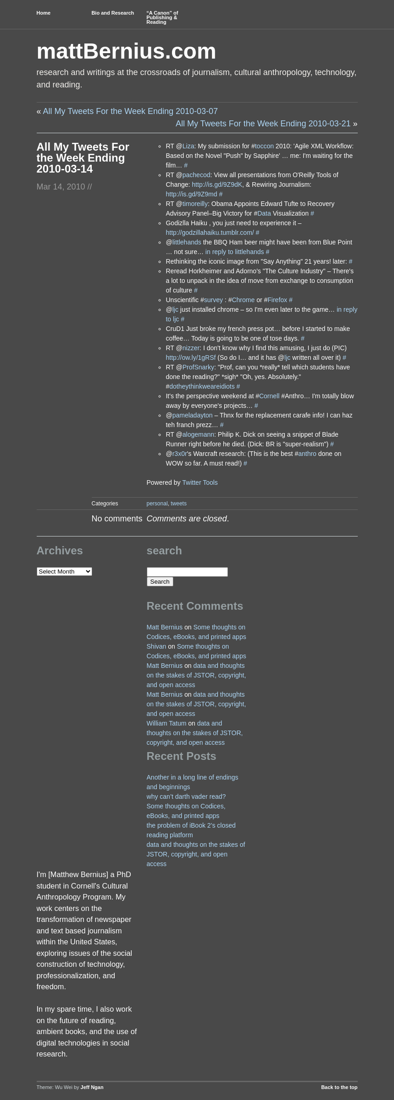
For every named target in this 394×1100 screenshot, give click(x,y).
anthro (307, 453)
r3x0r (179, 453)
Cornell (269, 396)
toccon (264, 146)
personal (157, 503)
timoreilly (195, 203)
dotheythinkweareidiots (201, 386)
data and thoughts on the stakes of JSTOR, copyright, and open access (196, 675)
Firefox (277, 299)
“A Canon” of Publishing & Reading (162, 17)
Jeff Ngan (92, 1087)
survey (213, 299)
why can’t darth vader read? (186, 796)
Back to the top (339, 1087)
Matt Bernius (165, 627)
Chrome (243, 299)
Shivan (156, 646)
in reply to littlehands (234, 251)
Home (44, 13)
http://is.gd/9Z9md (191, 194)
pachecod (197, 175)
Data (264, 213)
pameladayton (192, 415)
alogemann (198, 434)
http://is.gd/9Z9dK (217, 184)
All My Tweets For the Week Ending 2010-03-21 (263, 123)
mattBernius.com (126, 51)
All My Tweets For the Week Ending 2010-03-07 (130, 111)
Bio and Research (112, 13)
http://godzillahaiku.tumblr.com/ (210, 232)
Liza (188, 146)
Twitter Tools (200, 482)
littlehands (186, 242)
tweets (179, 503)
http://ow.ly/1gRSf (191, 357)
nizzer (191, 348)
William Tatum (167, 723)
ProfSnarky (198, 367)
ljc (175, 309)
